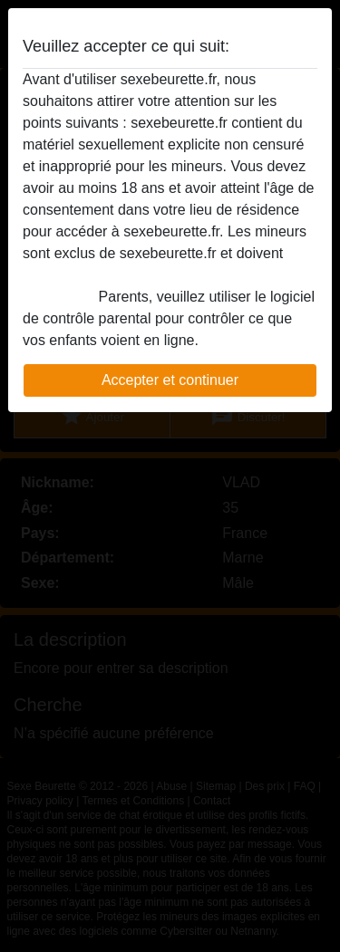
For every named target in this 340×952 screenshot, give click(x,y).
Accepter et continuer (170, 380)
